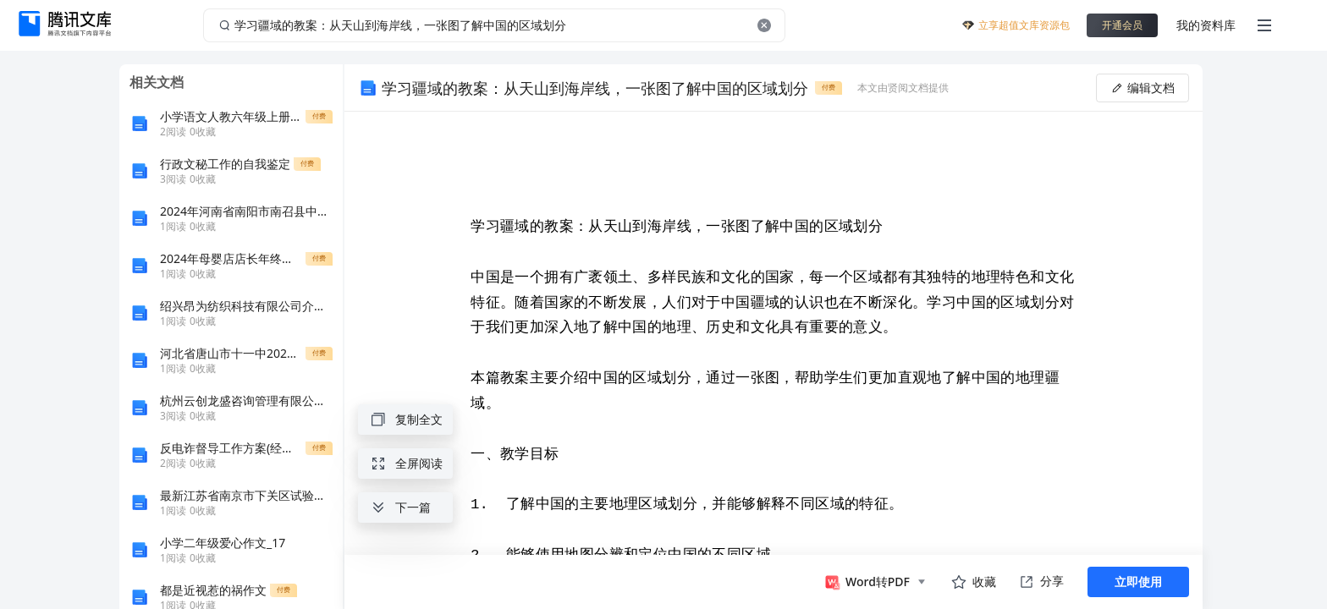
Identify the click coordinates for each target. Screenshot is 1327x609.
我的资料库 (1206, 25)
